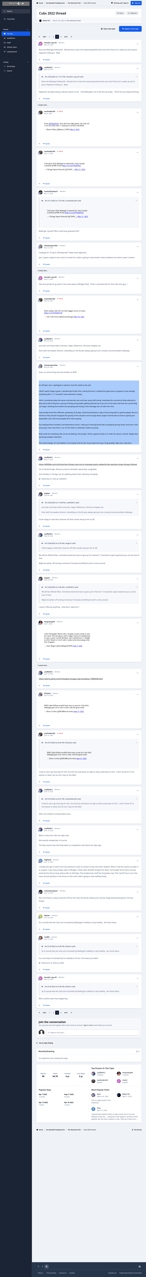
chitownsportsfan (51, 246)
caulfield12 (48, 67)
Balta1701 (46, 21)
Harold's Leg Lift (50, 43)
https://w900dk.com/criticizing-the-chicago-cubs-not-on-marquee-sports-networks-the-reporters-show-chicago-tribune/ (88, 464)
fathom (47, 961)
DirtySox (47, 710)
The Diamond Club (73, 21)
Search (8, 11)
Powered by (130, 1273)
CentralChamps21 (51, 191)
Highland (47, 905)
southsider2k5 (49, 111)
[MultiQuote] (39, 60)
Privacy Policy (51, 1273)
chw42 (125, 1126)
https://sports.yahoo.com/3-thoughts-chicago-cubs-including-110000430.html (71, 696)
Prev (44, 37)
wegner (47, 493)
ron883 (47, 983)
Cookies (72, 1273)
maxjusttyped (49, 622)
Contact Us (62, 1273)
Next (66, 37)
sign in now (88, 1071)
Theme (41, 1273)
